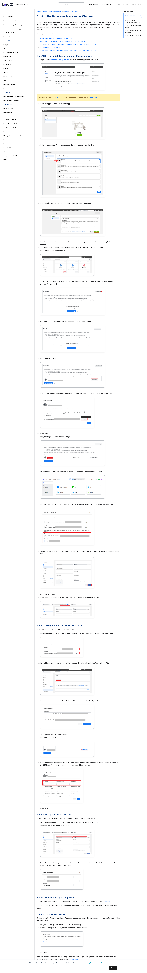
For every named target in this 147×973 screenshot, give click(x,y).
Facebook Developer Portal (59, 60)
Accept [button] (113, 968)
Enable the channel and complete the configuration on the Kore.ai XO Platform (68, 50)
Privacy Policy (90, 963)
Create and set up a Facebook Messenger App (57, 38)
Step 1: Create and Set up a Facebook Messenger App (133, 16)
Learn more (93, 97)
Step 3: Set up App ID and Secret (133, 26)
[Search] (74, 4)
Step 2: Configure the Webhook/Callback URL (132, 21)
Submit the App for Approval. (50, 47)
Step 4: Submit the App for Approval (133, 31)
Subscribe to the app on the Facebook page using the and (69, 44)
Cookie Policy (100, 963)
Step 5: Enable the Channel (133, 35)
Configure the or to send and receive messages (66, 41)
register (59, 97)
